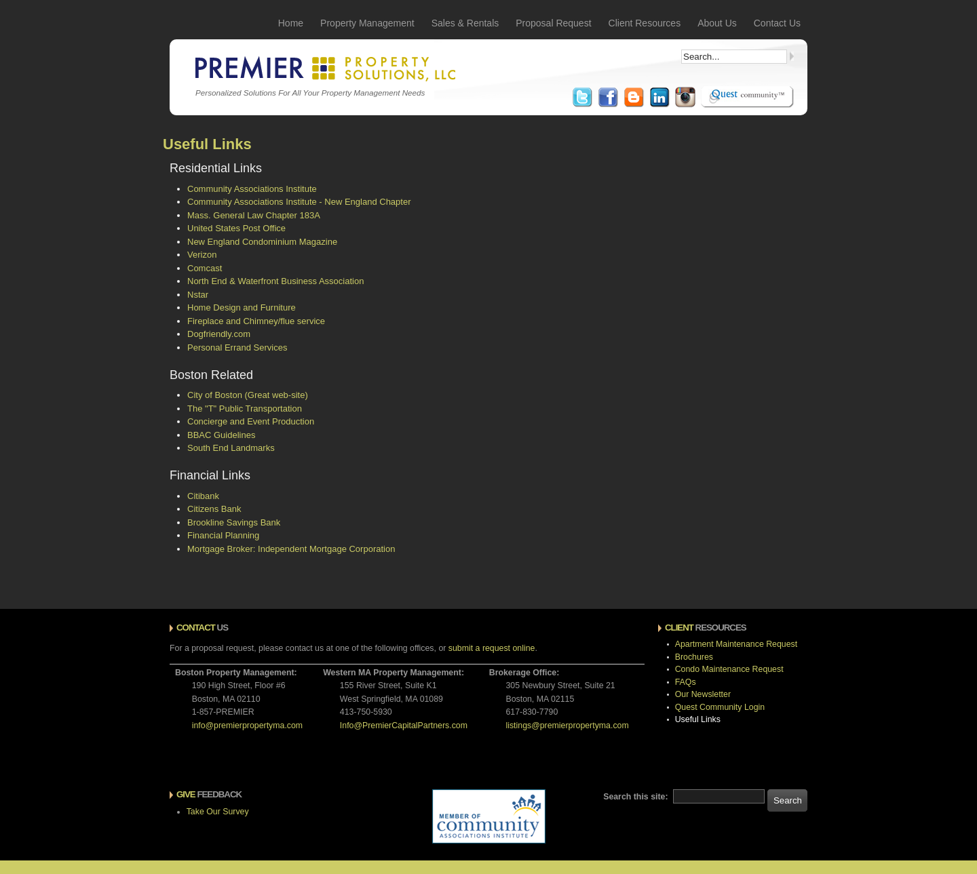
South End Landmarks (231, 448)
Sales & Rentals (465, 23)
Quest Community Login (720, 707)
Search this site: (636, 796)
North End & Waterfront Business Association (275, 281)
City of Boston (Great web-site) (247, 395)
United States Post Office (236, 228)
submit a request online (491, 648)
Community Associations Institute (252, 189)
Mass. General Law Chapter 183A (253, 215)
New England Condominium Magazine (262, 242)
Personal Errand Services (237, 347)
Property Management (367, 23)
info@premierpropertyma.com (247, 725)
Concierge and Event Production (250, 421)
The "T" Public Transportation (244, 408)
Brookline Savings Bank (233, 522)
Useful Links (698, 719)
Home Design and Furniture (241, 307)
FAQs (685, 682)
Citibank (203, 496)
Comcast (204, 268)
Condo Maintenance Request (729, 669)
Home (290, 23)
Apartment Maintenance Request (736, 644)
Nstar (197, 295)
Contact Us (777, 23)
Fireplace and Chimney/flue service (256, 321)
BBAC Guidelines (221, 435)
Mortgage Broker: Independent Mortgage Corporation (291, 549)
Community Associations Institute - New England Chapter (299, 202)
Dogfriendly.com (218, 334)
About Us (717, 23)
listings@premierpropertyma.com (566, 725)
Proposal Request (553, 23)
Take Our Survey (218, 811)
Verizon (201, 255)
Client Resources (645, 23)
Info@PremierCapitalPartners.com (403, 725)
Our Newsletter (703, 694)
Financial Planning (223, 535)
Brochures (694, 657)
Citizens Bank (214, 509)
